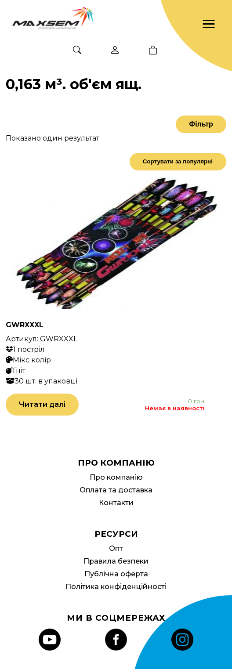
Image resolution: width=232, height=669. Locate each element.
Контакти (116, 503)
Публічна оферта (116, 574)
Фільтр (201, 124)
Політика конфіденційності (116, 586)
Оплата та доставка (116, 490)
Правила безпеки (116, 561)
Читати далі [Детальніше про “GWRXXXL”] (42, 404)
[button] (209, 24)
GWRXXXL (25, 325)
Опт (116, 548)
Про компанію (116, 477)
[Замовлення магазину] (178, 161)
